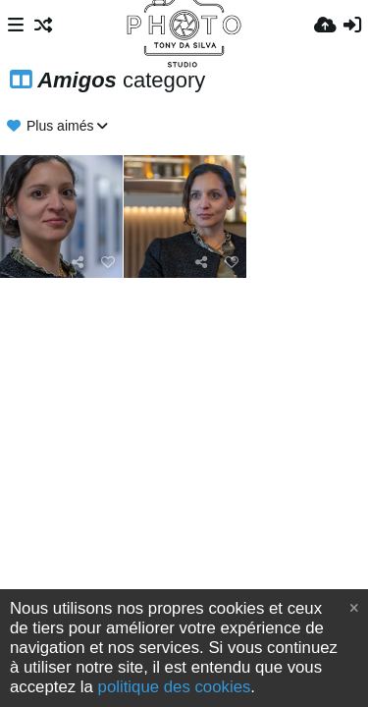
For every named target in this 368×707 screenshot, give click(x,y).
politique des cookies (174, 687)
